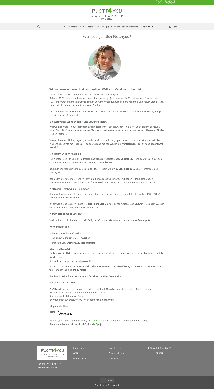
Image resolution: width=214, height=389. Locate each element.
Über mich (147, 26)
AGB (75, 353)
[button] (38, 26)
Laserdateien (93, 26)
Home (64, 26)
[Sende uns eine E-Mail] (166, 2)
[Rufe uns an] (170, 2)
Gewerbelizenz (116, 353)
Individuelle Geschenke (127, 26)
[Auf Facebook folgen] (157, 2)
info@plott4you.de (47, 367)
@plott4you (98, 320)
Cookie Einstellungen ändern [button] (159, 351)
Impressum (79, 348)
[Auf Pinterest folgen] (174, 2)
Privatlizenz (115, 348)
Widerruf (113, 358)
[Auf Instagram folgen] (161, 2)
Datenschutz (79, 358)
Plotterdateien (76, 26)
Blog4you (107, 26)
